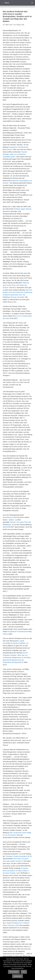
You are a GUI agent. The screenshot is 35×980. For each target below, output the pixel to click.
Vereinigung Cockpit (10, 517)
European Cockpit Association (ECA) (19, 856)
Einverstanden (14, 971)
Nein (24, 971)
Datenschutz (17, 976)
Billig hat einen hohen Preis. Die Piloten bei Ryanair (16, 285)
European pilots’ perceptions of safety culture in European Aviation (16, 870)
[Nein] (33, 968)
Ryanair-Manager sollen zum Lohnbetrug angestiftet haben (15, 154)
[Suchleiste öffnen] (32, 3)
